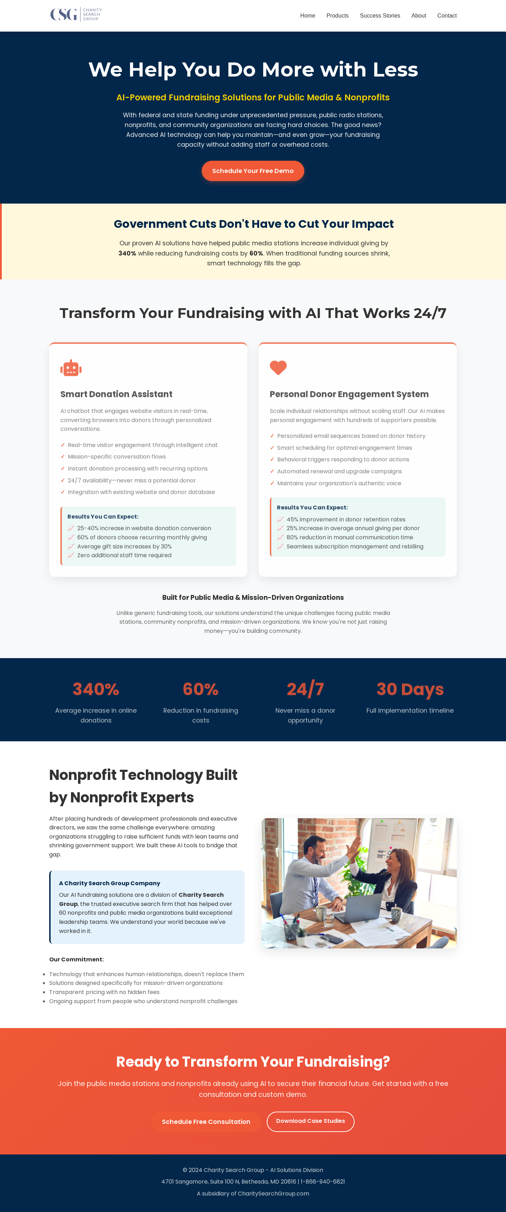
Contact (447, 16)
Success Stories (380, 16)
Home (308, 16)
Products (337, 16)
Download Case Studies (310, 1121)
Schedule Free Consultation (206, 1122)
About (418, 16)
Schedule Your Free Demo (253, 171)
